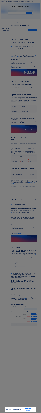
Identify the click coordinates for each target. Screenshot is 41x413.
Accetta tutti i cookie (28, 408)
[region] (20, 409)
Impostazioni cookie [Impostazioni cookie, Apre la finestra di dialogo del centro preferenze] (28, 410)
